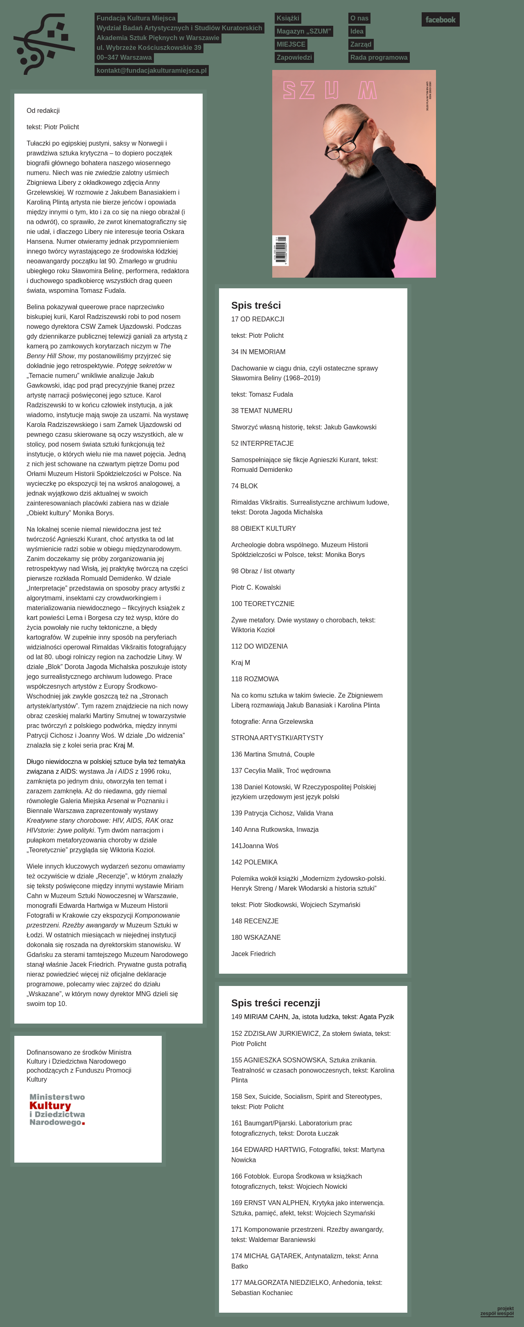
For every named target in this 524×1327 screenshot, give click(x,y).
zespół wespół (497, 1313)
